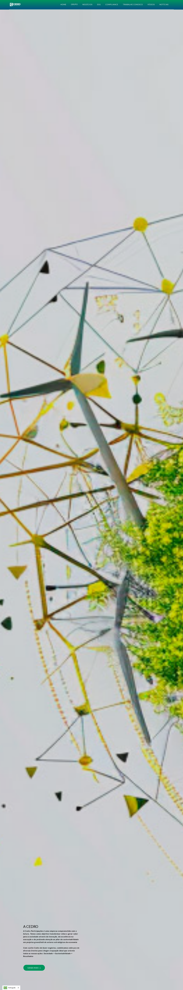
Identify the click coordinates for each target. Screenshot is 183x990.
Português (10, 987)
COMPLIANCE (111, 4)
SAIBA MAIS (34, 968)
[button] (74, 4)
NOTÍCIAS (164, 4)
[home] (15, 4)
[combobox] (11, 987)
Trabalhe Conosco (133, 4)
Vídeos (151, 4)
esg (99, 4)
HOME (63, 4)
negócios (87, 4)
